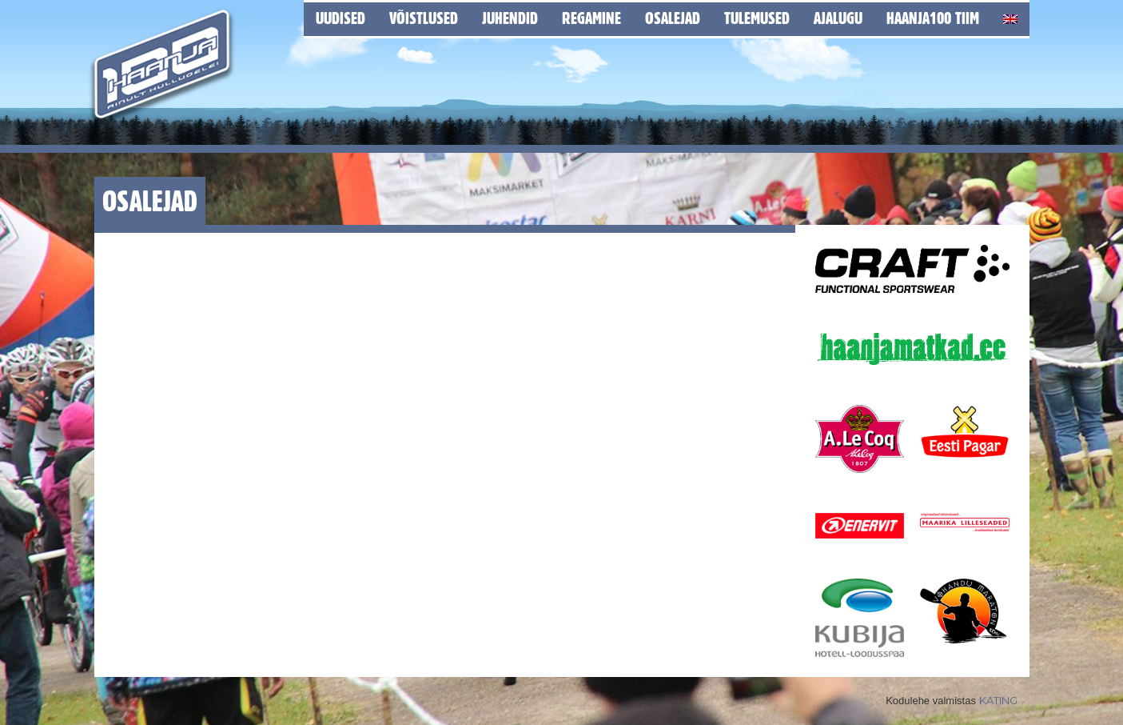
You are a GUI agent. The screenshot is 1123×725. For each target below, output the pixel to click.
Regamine (591, 18)
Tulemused (757, 18)
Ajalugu (838, 18)
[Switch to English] (1010, 16)
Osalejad (672, 18)
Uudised (340, 18)
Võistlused (423, 18)
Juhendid (510, 18)
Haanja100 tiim (932, 18)
